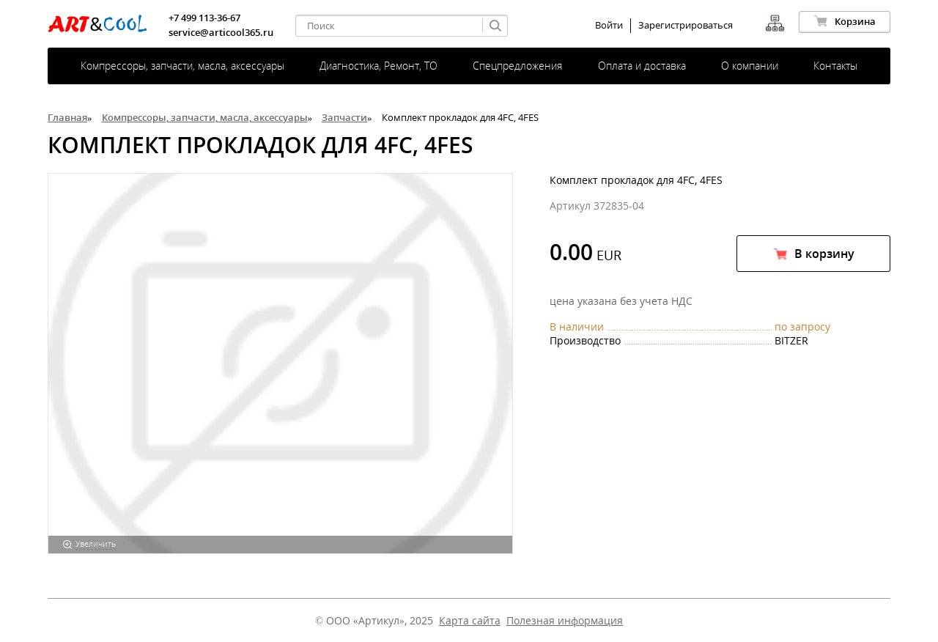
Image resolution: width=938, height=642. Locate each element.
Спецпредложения (517, 66)
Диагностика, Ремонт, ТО (378, 66)
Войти (609, 25)
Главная (67, 117)
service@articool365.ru (221, 32)
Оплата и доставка (642, 66)
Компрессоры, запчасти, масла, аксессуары (182, 66)
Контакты (835, 66)
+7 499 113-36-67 (204, 17)
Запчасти (344, 117)
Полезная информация (564, 620)
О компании (749, 66)
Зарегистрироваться (685, 25)
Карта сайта (470, 620)
